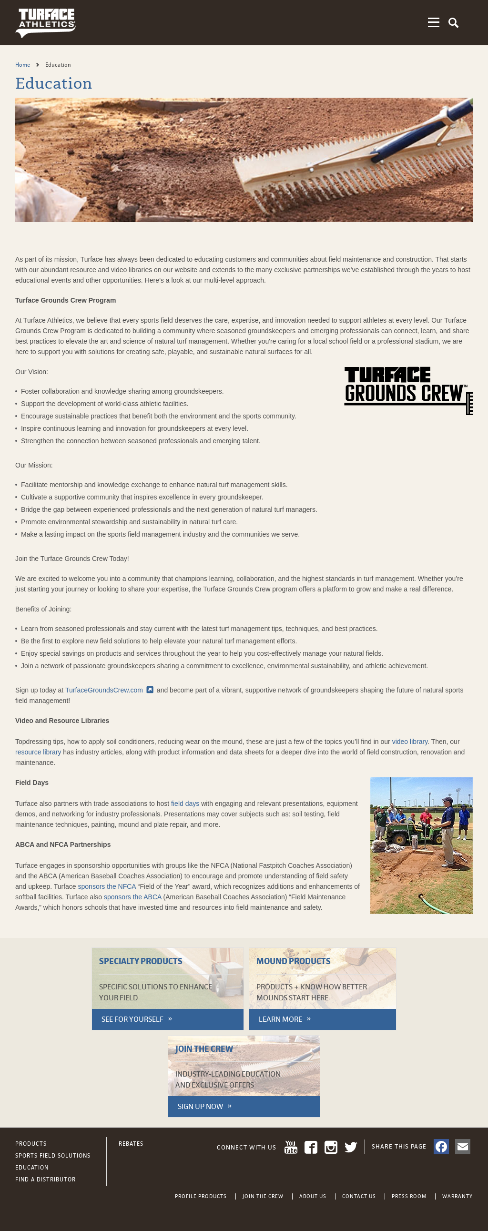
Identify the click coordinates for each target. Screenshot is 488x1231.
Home (23, 65)
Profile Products (201, 1196)
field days (185, 803)
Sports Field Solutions (53, 1156)
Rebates (131, 1144)
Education (32, 1167)
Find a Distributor (45, 1179)
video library (409, 741)
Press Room (409, 1196)
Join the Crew (263, 1196)
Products (31, 1144)
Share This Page (399, 1146)
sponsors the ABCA (133, 897)
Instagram (331, 1147)
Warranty (457, 1196)
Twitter (351, 1147)
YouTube (291, 1147)
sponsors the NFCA (107, 886)
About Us (312, 1196)
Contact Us (359, 1196)
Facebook (311, 1147)
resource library (38, 752)
